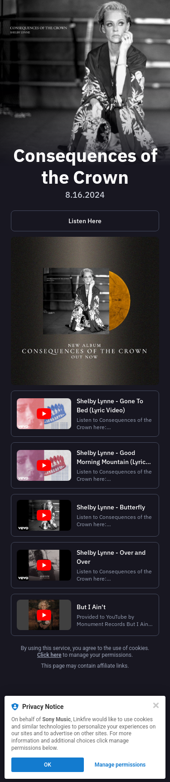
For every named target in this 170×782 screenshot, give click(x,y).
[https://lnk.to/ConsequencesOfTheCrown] (85, 220)
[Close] (156, 705)
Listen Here (85, 221)
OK (47, 765)
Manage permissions (120, 765)
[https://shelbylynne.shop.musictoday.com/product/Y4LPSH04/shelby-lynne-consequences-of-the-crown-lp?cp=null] (85, 311)
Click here (49, 655)
